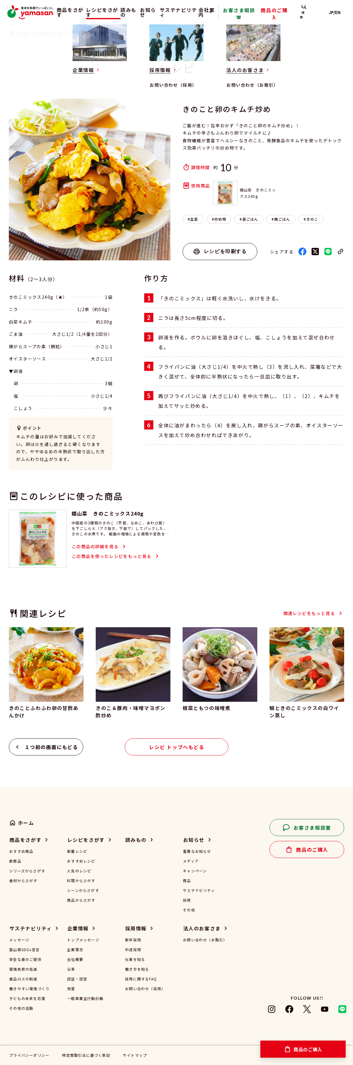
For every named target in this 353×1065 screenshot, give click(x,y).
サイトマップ (135, 1055)
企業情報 (78, 928)
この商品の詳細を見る (95, 546)
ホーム (21, 32)
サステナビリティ (191, 12)
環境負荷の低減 (23, 969)
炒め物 (220, 219)
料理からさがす (81, 880)
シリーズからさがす (27, 871)
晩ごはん (282, 219)
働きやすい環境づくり (29, 989)
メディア (191, 861)
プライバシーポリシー (29, 1055)
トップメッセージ (83, 940)
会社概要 (75, 959)
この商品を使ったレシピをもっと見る (112, 556)
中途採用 (133, 949)
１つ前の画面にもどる (51, 747)
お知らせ (159, 12)
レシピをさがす (101, 12)
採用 (187, 900)
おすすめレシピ (81, 861)
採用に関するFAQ (141, 979)
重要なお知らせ (197, 851)
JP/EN (338, 12)
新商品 (15, 861)
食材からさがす (23, 880)
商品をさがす (65, 12)
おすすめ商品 (21, 851)
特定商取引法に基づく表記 (86, 1055)
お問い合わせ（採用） (145, 989)
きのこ (312, 219)
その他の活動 (21, 1008)
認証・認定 (77, 979)
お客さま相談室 (259, 16)
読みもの (134, 12)
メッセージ (19, 940)
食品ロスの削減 (23, 979)
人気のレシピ (79, 871)
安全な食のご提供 (25, 959)
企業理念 (75, 949)
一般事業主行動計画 (85, 998)
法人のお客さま (202, 928)
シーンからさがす (83, 890)
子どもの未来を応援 (27, 998)
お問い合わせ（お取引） (205, 940)
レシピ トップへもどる (177, 747)
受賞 (71, 989)
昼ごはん (250, 219)
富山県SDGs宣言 (24, 949)
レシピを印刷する (225, 251)
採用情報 (136, 928)
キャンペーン (195, 871)
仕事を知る (135, 959)
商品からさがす (81, 900)
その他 (189, 910)
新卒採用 (133, 940)
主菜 (194, 219)
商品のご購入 (287, 16)
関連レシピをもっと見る (309, 613)
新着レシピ (77, 851)
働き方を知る (137, 969)
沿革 (71, 969)
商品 (187, 880)
